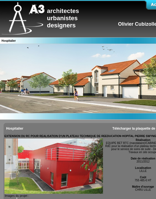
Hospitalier (14, 128)
